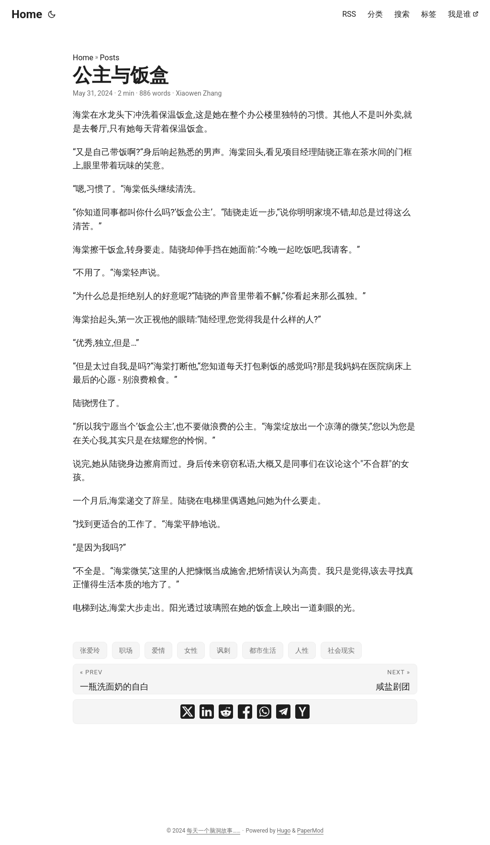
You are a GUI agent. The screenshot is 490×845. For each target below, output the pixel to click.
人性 (302, 650)
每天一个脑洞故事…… (213, 830)
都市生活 (262, 650)
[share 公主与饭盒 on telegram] (283, 711)
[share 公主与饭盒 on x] (187, 711)
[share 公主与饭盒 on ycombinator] (302, 711)
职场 (126, 650)
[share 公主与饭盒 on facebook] (245, 711)
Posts (110, 57)
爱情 (158, 650)
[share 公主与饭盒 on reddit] (226, 711)
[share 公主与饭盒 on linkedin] (207, 711)
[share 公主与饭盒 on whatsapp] (264, 711)
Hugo (284, 830)
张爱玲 (90, 650)
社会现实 (341, 650)
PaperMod (310, 830)
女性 (191, 650)
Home (26, 14)
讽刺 (223, 650)
